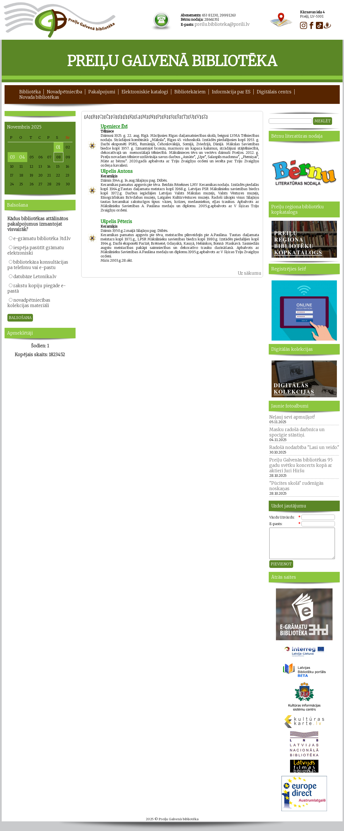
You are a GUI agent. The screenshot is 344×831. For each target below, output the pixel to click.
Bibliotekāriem (190, 92)
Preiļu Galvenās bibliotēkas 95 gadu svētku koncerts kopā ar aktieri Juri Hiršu (301, 465)
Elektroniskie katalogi (145, 92)
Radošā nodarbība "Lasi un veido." (304, 447)
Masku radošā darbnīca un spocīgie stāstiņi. (297, 432)
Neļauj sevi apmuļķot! (292, 417)
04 (22, 157)
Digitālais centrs (274, 92)
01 (58, 147)
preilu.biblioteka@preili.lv (222, 24)
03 (12, 157)
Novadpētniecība (64, 92)
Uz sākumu (249, 273)
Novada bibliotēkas (39, 97)
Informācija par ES (231, 92)
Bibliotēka (30, 92)
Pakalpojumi (101, 92)
